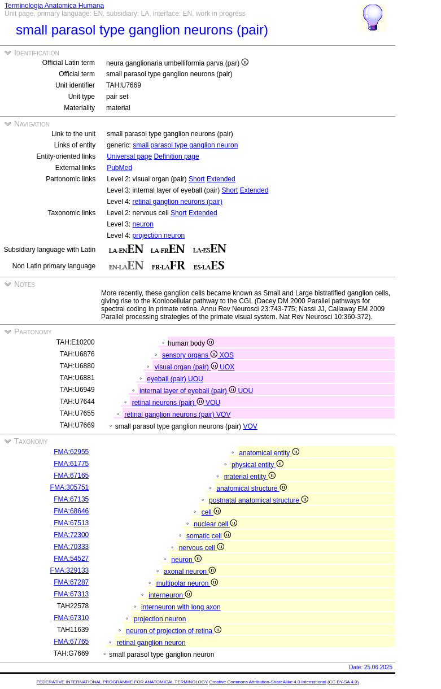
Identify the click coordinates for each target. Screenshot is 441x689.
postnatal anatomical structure (258, 500)
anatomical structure (251, 488)
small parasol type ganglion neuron (185, 145)
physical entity (257, 465)
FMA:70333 (71, 547)
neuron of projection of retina (173, 631)
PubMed (119, 168)
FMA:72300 (71, 535)
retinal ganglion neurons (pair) (177, 202)
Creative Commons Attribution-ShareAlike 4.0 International (267, 681)
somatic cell (208, 536)
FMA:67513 (71, 523)
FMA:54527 (71, 558)
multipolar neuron (187, 583)
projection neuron (159, 235)
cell (211, 512)
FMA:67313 (71, 594)
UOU (195, 379)
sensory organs (191, 355)
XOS (227, 355)
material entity (250, 477)
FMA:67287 (71, 582)
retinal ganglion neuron (151, 643)
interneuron (170, 595)
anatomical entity (269, 453)
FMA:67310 (71, 618)
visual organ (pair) (187, 367)
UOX (227, 367)
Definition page (176, 156)
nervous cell (201, 548)
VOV (223, 414)
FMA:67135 (71, 499)
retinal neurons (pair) (169, 403)
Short (197, 179)
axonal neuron (190, 571)
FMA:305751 (69, 487)
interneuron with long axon (181, 607)
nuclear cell (215, 524)
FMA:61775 (71, 464)
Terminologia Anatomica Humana (54, 6)
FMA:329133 (69, 570)
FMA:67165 (71, 475)
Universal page (129, 156)
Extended (221, 179)
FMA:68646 (71, 511)
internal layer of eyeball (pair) (188, 391)
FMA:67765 (71, 642)
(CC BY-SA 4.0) (343, 681)
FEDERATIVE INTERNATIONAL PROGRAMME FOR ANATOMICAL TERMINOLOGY (122, 681)
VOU (213, 403)
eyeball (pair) (167, 379)
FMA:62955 (71, 452)
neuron (143, 224)
